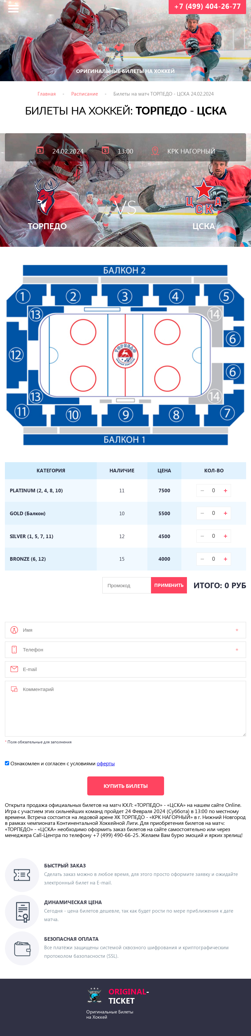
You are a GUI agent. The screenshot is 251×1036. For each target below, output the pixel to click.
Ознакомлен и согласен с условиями (60, 763)
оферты (106, 763)
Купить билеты (126, 786)
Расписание (84, 93)
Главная (47, 93)
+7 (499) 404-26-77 (207, 6)
